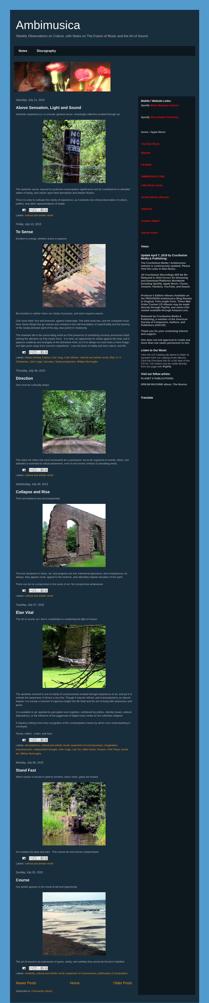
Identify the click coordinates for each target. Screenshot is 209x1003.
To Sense (24, 232)
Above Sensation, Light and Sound (48, 107)
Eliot (112, 357)
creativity (30, 973)
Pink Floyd (114, 749)
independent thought (45, 749)
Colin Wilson (71, 357)
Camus (46, 357)
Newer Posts (26, 983)
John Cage (36, 361)
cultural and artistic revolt (39, 215)
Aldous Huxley (33, 357)
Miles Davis (89, 749)
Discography (46, 51)
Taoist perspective (65, 361)
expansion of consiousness (81, 973)
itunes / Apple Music (153, 132)
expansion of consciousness (87, 745)
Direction (24, 378)
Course (23, 880)
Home (75, 983)
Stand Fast (26, 770)
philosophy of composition (113, 973)
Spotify (145, 105)
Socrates (49, 361)
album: (164, 384)
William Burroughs (87, 361)
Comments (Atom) (42, 991)
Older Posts (122, 983)
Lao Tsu (76, 749)
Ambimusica (48, 25)
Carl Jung (57, 357)
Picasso (101, 749)
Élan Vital (25, 612)
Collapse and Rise (33, 492)
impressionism (24, 749)
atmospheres (32, 745)
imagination (110, 745)
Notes (23, 51)
